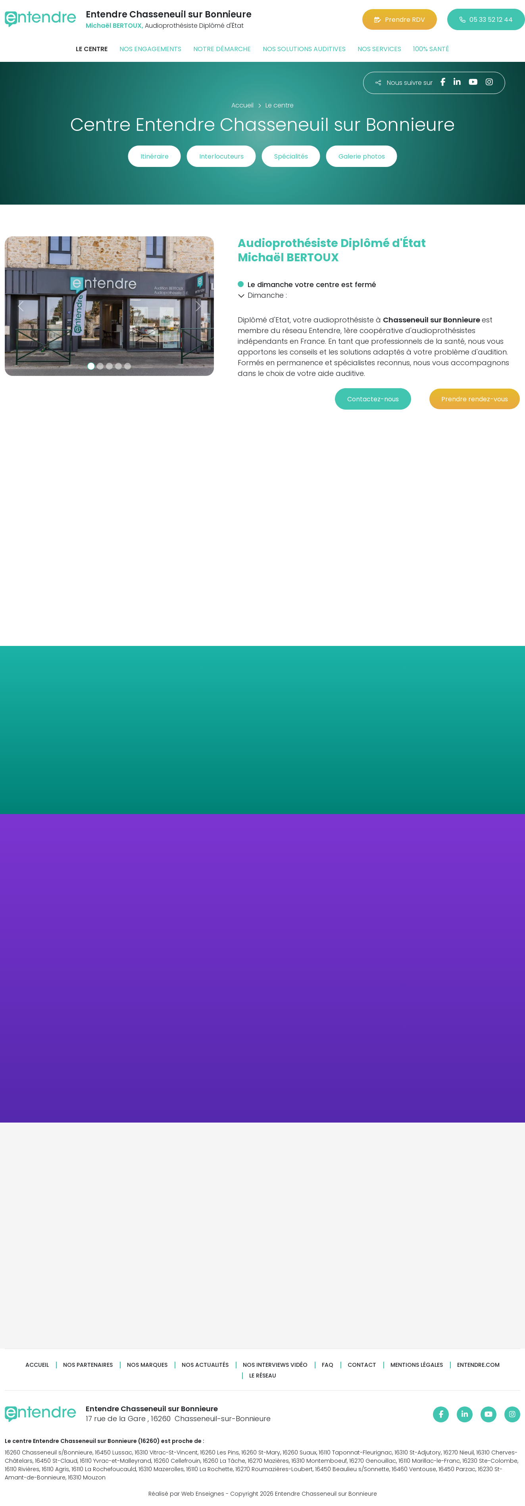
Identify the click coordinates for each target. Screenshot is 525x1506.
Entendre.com (478, 1365)
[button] (20, 306)
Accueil (37, 1365)
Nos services (379, 49)
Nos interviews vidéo (275, 1365)
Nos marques (147, 1365)
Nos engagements (150, 49)
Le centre (92, 49)
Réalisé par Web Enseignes (186, 1494)
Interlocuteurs (221, 156)
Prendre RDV (399, 19)
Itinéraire (154, 156)
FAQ (327, 1365)
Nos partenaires (88, 1365)
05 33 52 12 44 (486, 19)
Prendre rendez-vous (474, 399)
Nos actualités (205, 1365)
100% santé (431, 49)
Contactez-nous (373, 399)
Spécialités (291, 156)
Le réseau (262, 1375)
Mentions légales (416, 1365)
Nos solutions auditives (304, 49)
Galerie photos (361, 156)
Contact (362, 1365)
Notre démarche (222, 49)
